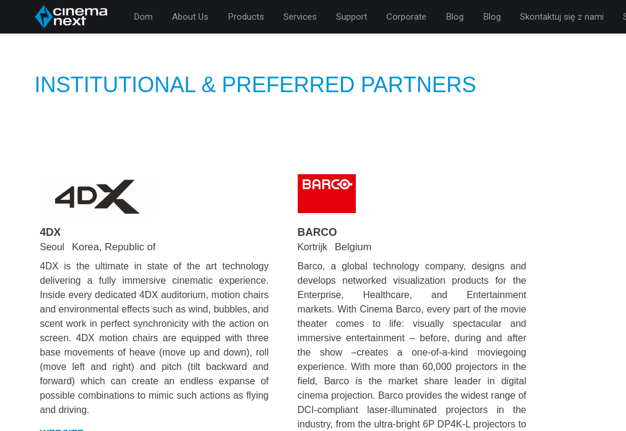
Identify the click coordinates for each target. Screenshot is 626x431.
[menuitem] (143, 17)
